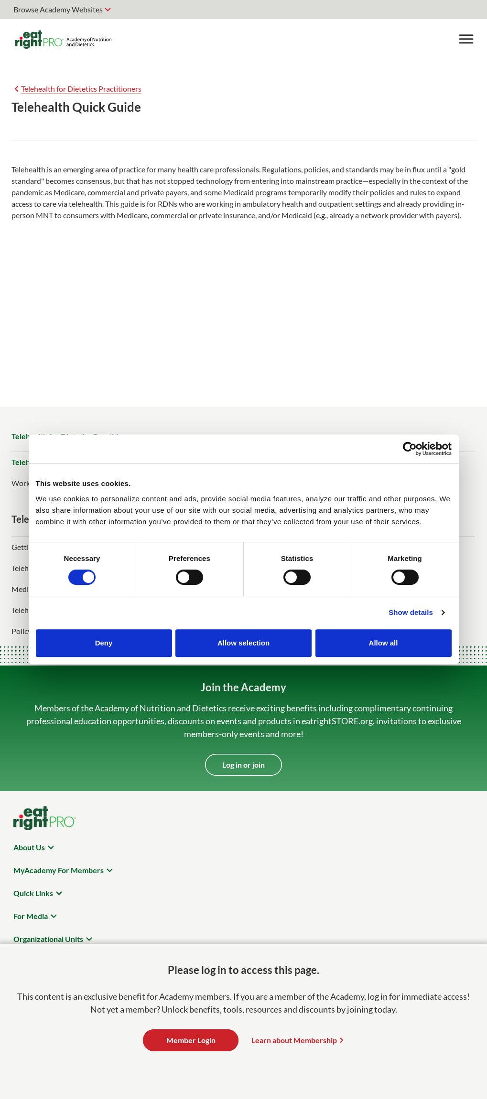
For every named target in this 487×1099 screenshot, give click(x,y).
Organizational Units (48, 938)
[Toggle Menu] (466, 39)
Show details (411, 612)
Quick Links (33, 893)
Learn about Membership (294, 1040)
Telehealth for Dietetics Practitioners (81, 88)
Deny (104, 643)
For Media (30, 915)
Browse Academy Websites (58, 9)
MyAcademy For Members (58, 870)
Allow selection (243, 643)
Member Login (191, 1040)
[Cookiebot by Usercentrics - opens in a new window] (410, 449)
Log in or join (243, 764)
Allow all (383, 643)
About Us (29, 847)
